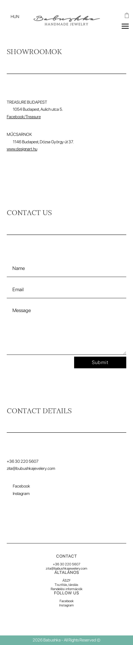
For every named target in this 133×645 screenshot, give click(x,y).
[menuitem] (15, 16)
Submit (100, 362)
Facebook (67, 601)
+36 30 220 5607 (66, 564)
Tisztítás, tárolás (66, 584)
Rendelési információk (67, 589)
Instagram (66, 605)
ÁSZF (66, 580)
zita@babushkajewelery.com (66, 568)
